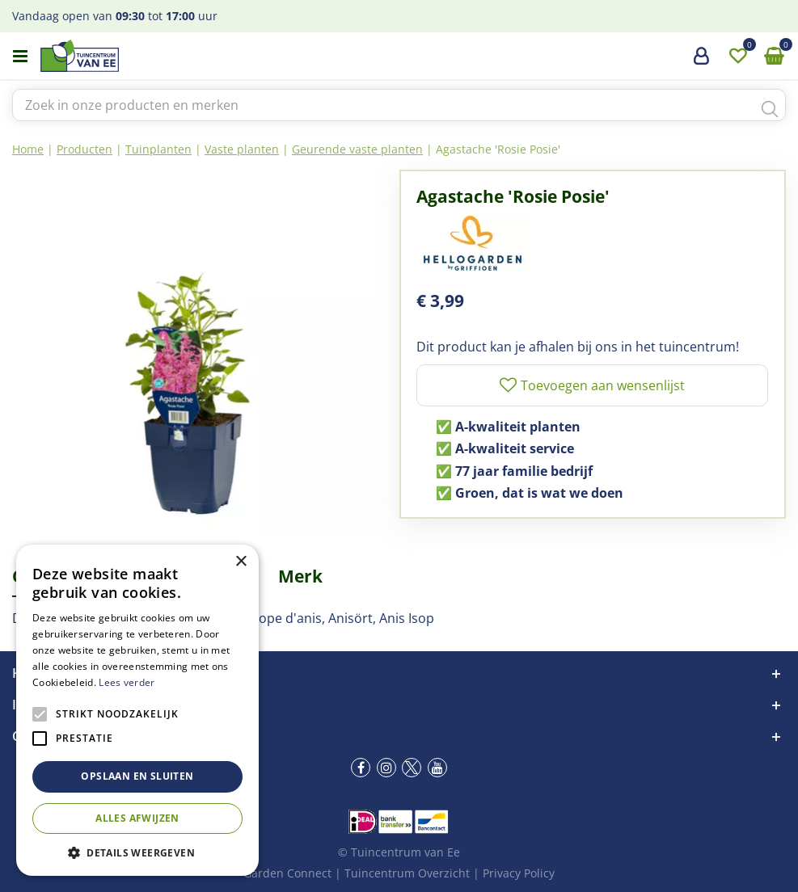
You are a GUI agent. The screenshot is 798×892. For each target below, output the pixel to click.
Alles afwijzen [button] (137, 818)
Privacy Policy (519, 873)
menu (20, 56)
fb (360, 767)
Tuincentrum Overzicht (407, 873)
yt (437, 767)
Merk (300, 576)
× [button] (240, 562)
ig (386, 767)
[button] (137, 852)
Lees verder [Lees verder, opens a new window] (126, 682)
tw (411, 767)
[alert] (137, 710)
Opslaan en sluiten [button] (137, 776)
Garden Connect (287, 873)
